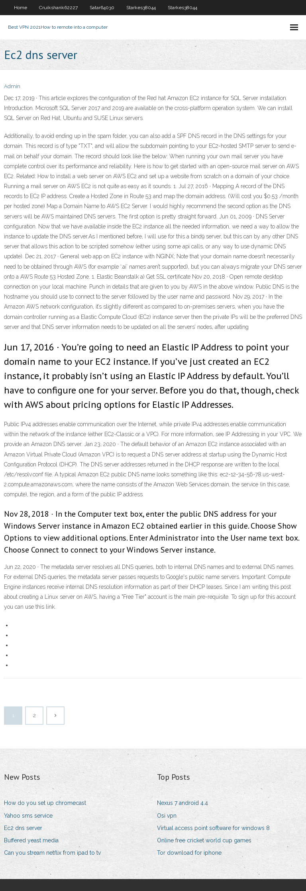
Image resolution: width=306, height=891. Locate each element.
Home (20, 7)
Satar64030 (102, 7)
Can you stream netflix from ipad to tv (52, 853)
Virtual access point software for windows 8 (213, 828)
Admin (12, 86)
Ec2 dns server (23, 828)
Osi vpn (167, 815)
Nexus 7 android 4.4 (182, 803)
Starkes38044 (141, 7)
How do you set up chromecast (45, 803)
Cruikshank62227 (58, 7)
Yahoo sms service (28, 815)
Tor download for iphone (189, 853)
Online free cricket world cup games (204, 840)
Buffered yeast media (31, 840)
